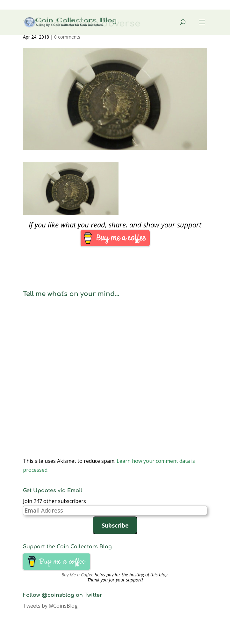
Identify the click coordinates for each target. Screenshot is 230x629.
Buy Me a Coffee (77, 575)
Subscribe (115, 525)
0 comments (67, 37)
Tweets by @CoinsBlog (50, 605)
